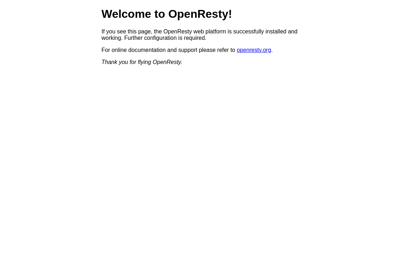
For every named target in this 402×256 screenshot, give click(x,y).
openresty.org (254, 50)
